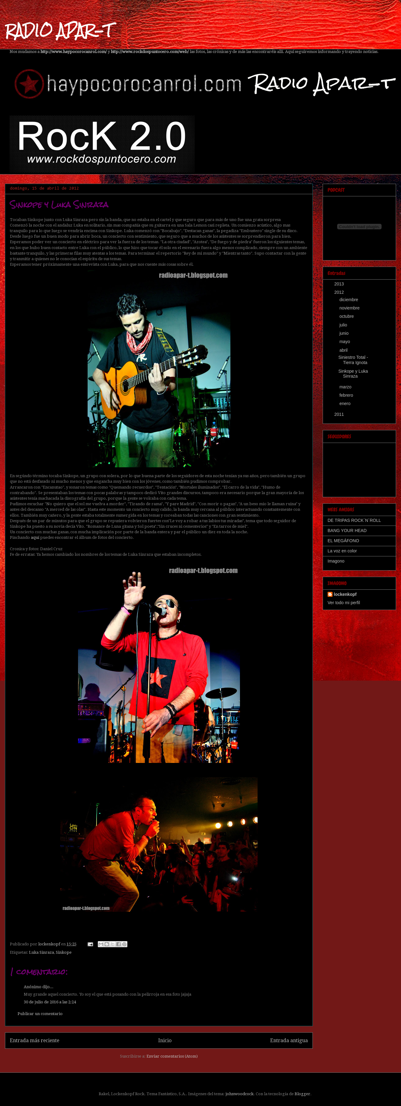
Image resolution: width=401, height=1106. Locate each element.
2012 (339, 292)
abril (344, 350)
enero (345, 403)
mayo (345, 341)
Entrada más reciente (34, 1040)
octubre (347, 316)
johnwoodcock (239, 1094)
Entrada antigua (289, 1040)
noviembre (350, 307)
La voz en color (342, 550)
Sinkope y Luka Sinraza (353, 374)
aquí (35, 537)
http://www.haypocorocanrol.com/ (73, 51)
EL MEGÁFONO (343, 540)
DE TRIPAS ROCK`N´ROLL (354, 520)
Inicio (165, 1040)
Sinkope (64, 952)
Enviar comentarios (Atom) (172, 1056)
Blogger (302, 1094)
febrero (346, 395)
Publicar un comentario (40, 1013)
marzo (346, 386)
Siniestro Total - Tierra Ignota (353, 360)
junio (344, 333)
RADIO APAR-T (58, 30)
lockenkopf (345, 594)
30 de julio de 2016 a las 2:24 (50, 1002)
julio (343, 324)
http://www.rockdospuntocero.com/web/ (150, 51)
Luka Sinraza (41, 952)
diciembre (349, 299)
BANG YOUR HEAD (347, 530)
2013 (339, 283)
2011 (339, 414)
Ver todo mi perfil (344, 602)
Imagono (336, 561)
